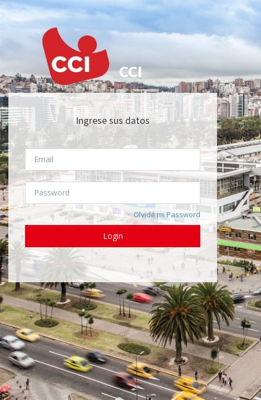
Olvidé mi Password (167, 214)
